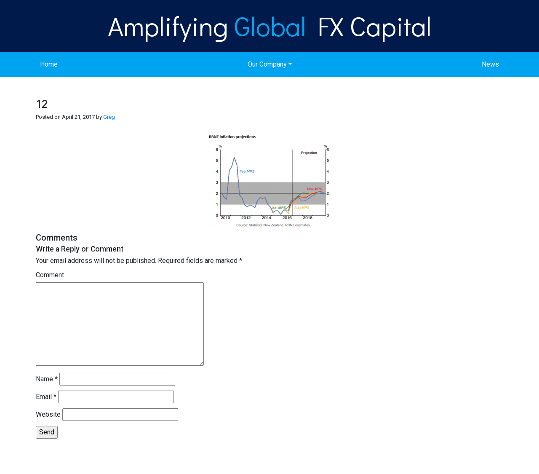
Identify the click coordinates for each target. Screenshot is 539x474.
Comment (50, 275)
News (490, 64)
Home (49, 64)
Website (48, 414)
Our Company (267, 64)
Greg (109, 117)
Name (47, 379)
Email (46, 397)
